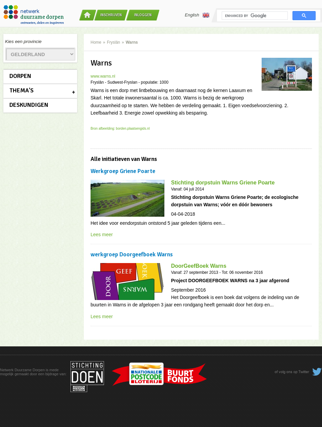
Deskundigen (28, 105)
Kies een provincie (23, 41)
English (197, 15)
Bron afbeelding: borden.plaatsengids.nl (120, 128)
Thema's (21, 90)
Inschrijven (111, 15)
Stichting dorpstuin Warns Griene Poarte (223, 182)
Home (96, 42)
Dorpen (20, 76)
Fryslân (113, 42)
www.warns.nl (103, 76)
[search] (254, 15)
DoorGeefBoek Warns (198, 266)
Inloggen (143, 15)
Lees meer (102, 234)
